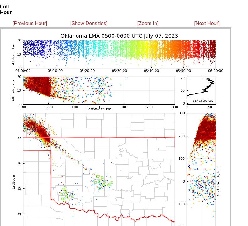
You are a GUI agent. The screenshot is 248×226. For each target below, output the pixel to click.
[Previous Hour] (30, 23)
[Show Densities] (89, 23)
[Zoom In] (148, 23)
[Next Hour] (206, 23)
